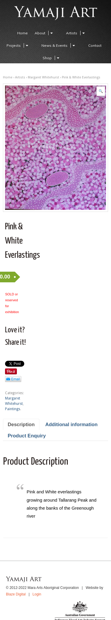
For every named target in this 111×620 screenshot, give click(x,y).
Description (21, 424)
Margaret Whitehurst (43, 77)
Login (37, 594)
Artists (76, 33)
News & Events (59, 45)
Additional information (71, 424)
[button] (100, 91)
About (44, 33)
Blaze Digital (16, 594)
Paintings (12, 409)
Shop (52, 58)
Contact (95, 45)
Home (22, 33)
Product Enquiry (27, 436)
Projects (18, 45)
